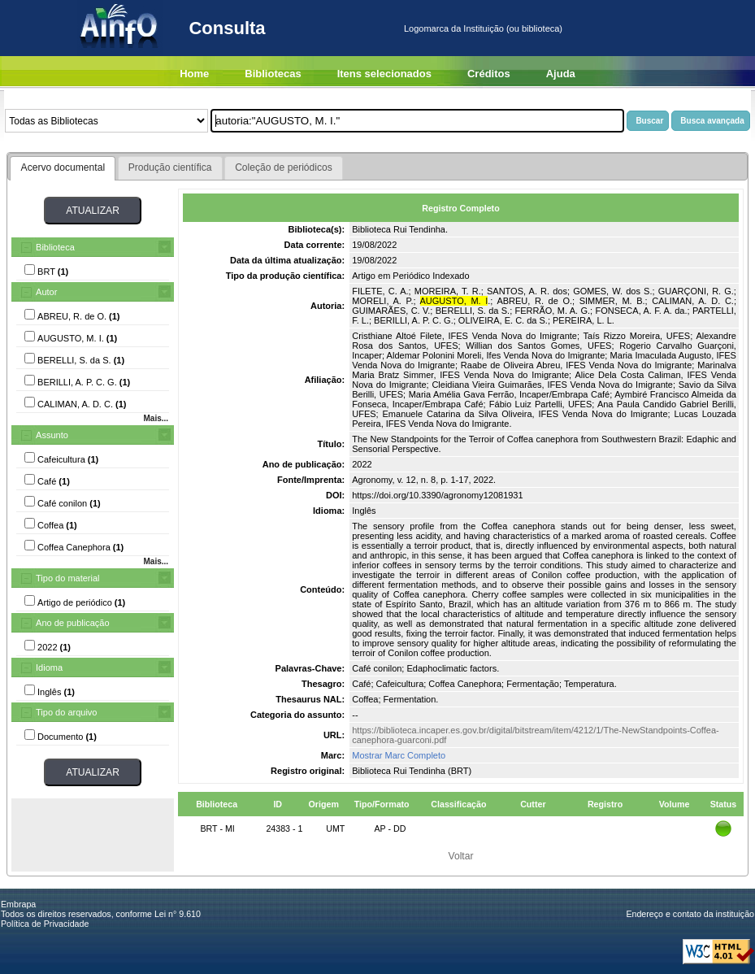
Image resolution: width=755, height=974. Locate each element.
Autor (46, 292)
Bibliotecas (273, 73)
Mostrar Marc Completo (398, 755)
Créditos (488, 73)
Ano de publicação (73, 623)
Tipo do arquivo (66, 712)
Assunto (52, 435)
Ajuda (560, 73)
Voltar (461, 856)
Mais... (155, 418)
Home (194, 73)
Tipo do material (67, 578)
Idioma (49, 667)
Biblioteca (55, 247)
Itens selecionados (384, 73)
